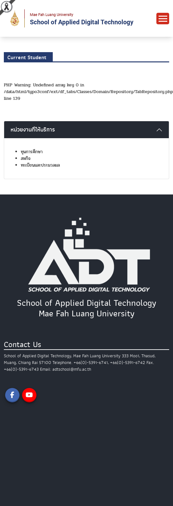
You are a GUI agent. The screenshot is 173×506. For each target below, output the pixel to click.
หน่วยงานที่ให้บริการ (33, 129)
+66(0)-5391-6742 (127, 362)
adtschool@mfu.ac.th (71, 369)
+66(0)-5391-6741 (91, 362)
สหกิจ (25, 158)
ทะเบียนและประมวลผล (40, 165)
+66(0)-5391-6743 (21, 369)
